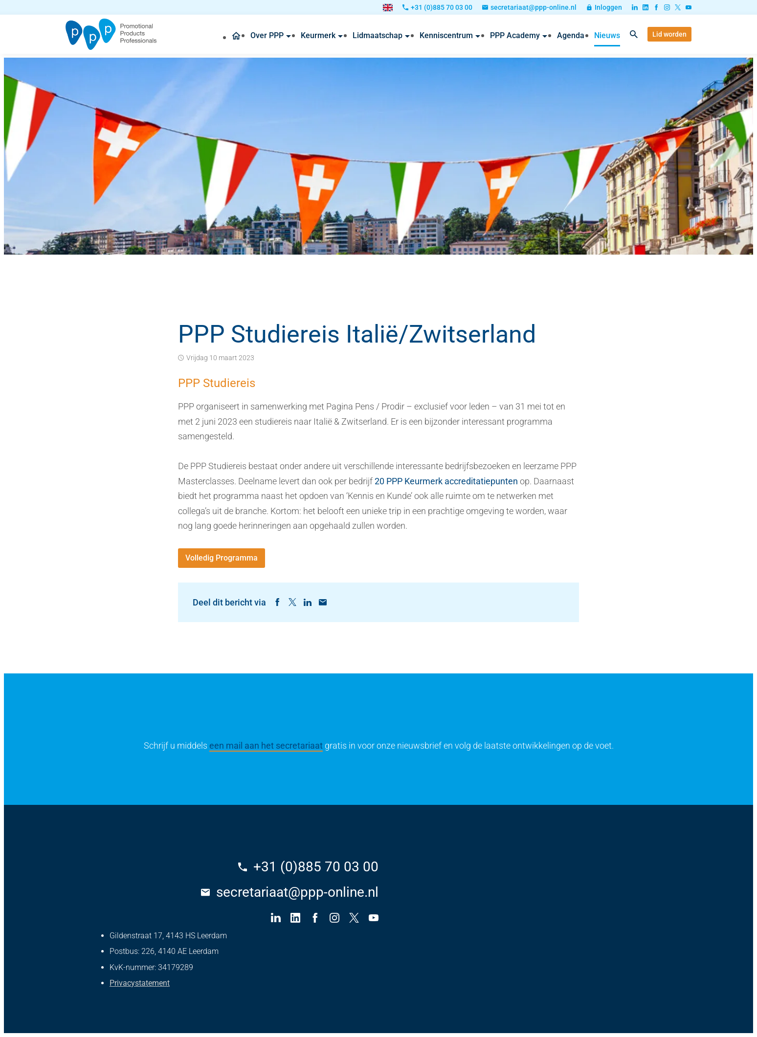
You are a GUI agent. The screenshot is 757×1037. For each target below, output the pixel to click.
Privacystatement (140, 983)
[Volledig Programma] (221, 558)
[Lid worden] (669, 34)
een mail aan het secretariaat (266, 745)
